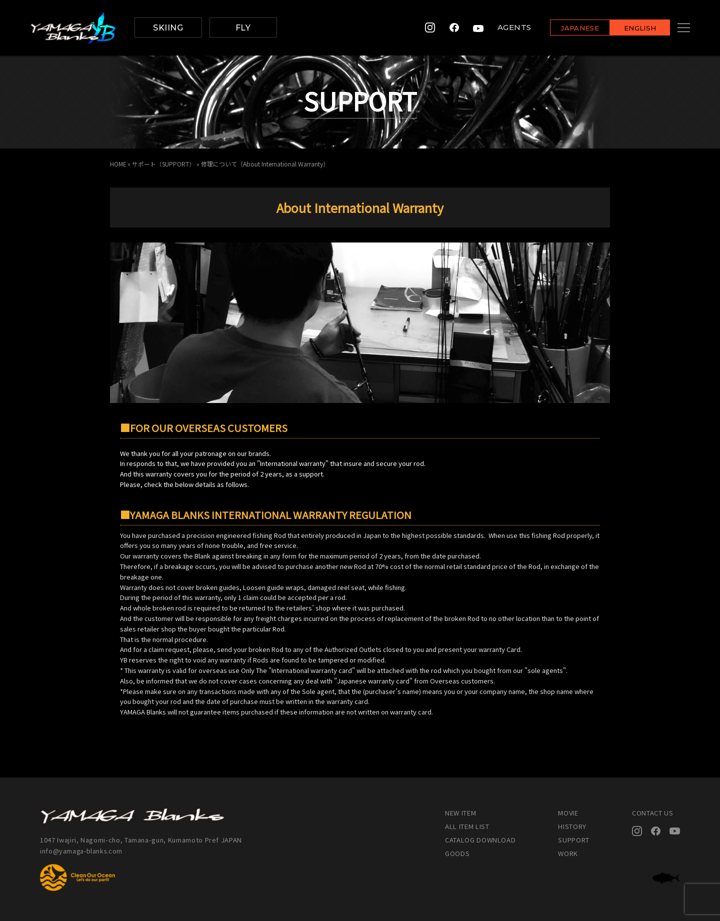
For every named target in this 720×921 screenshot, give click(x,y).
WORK (568, 853)
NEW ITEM (460, 813)
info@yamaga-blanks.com (82, 851)
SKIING (168, 27)
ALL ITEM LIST (467, 826)
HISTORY (572, 826)
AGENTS (502, 27)
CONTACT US (653, 813)
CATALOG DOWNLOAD (480, 839)
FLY (243, 27)
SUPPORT (574, 839)
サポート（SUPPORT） (164, 164)
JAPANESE (567, 28)
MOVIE (568, 813)
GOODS (457, 853)
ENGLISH (628, 28)
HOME (118, 164)
